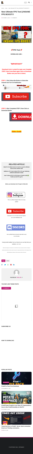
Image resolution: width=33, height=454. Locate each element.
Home (2, 8)
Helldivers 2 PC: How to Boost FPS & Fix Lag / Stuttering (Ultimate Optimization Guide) (16, 172)
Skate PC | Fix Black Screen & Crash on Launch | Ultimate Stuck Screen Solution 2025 (17, 167)
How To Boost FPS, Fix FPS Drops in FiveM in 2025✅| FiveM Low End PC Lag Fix (16, 176)
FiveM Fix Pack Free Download (10, 386)
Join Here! (19, 244)
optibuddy (6, 382)
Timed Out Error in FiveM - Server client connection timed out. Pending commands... (16, 427)
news (6, 8)
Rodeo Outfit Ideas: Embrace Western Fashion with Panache (18, 252)
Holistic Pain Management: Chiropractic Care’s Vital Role (10, 247)
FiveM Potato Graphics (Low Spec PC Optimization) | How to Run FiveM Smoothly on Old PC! (16, 406)
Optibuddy (21, 447)
